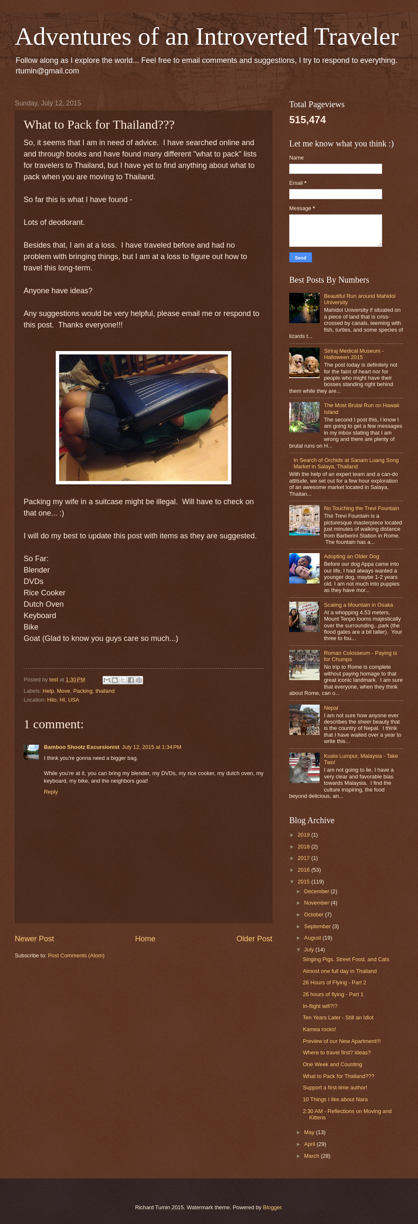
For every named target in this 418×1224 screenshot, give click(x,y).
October (314, 914)
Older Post (254, 939)
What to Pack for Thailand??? (338, 1076)
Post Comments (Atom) (76, 955)
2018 (304, 846)
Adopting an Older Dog (351, 556)
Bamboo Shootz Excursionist (81, 747)
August (313, 938)
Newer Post (34, 939)
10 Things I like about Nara (335, 1099)
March (312, 1156)
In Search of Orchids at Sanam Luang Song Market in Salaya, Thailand (346, 463)
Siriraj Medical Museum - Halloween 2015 (354, 354)
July (309, 949)
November (317, 903)
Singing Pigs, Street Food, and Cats (346, 959)
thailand (104, 691)
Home (145, 939)
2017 (304, 858)
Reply (51, 792)
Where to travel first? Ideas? (337, 1052)
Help (48, 691)
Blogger (272, 1207)
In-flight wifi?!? (320, 1006)
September (318, 926)
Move (63, 691)
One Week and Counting (332, 1064)
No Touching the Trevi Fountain (361, 508)
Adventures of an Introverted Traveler (207, 36)
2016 (304, 870)
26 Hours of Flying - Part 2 (334, 982)
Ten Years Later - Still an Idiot (338, 1017)
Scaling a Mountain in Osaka (358, 605)
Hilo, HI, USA (63, 700)
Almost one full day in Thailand (340, 971)
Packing (82, 691)
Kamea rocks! (319, 1029)
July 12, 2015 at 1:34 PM (152, 747)
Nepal (331, 708)
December (317, 891)
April (310, 1144)
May (310, 1132)
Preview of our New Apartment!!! (342, 1041)
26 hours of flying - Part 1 (333, 994)
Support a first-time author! (335, 1087)
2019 (304, 835)
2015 (304, 881)
